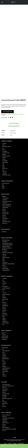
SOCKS (3, 170)
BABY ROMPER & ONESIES (6, 146)
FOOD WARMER (5, 286)
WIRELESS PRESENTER (6, 270)
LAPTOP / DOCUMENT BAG (6, 204)
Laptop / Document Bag (19, 114)
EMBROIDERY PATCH (5, 358)
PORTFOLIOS (4, 401)
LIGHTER (3, 296)
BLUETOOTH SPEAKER (5, 240)
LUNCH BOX (4, 297)
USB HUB (3, 265)
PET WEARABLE (4, 160)
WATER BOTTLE (4, 321)
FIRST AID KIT (4, 416)
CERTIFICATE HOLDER (5, 183)
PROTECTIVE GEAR (5, 337)
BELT (3, 148)
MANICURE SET (4, 231)
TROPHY (3, 188)
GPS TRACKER (4, 251)
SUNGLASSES (4, 171)
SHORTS (3, 167)
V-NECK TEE (4, 173)
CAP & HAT (4, 149)
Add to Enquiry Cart (7, 111)
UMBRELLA (4, 319)
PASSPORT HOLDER (5, 422)
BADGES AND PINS (5, 347)
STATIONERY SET (5, 403)
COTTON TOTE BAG (5, 198)
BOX (3, 349)
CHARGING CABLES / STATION (7, 243)
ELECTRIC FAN (4, 249)
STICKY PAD (4, 406)
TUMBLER (3, 318)
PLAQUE (3, 186)
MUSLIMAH (4, 157)
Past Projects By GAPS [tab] (14, 126)
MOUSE (3, 259)
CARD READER (4, 241)
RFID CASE (4, 307)
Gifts (5, 443)
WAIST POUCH (4, 220)
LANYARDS (4, 363)
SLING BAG (4, 210)
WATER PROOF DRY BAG (6, 221)
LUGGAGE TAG (4, 421)
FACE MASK (3, 334)
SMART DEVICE (4, 262)
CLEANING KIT (4, 278)
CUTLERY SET (4, 283)
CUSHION (3, 281)
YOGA (3, 324)
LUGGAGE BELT (4, 419)
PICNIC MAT (4, 302)
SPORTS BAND (4, 313)
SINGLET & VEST (4, 168)
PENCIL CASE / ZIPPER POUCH (7, 398)
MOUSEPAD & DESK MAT (6, 368)
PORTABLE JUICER (5, 305)
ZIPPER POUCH (4, 223)
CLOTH (3, 352)
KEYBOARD (4, 254)
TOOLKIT (3, 374)
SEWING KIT (4, 308)
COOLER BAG (4, 199)
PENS (3, 400)
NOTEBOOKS (4, 395)
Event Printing (21, 443)
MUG (3, 300)
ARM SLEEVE (4, 143)
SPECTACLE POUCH (5, 212)
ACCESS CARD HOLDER (6, 384)
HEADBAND (4, 154)
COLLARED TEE (4, 151)
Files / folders (13, 114)
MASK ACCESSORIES (5, 336)
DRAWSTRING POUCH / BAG (6, 201)
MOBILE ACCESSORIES (5, 257)
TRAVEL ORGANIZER (5, 427)
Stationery (3, 115)
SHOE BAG (4, 209)
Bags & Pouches (7, 114)
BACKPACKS (4, 196)
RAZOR (3, 260)
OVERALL (3, 159)
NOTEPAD (3, 392)
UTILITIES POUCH (5, 218)
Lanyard (14, 443)
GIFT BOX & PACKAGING (6, 288)
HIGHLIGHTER (4, 390)
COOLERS (3, 355)
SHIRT (3, 165)
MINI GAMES (4, 366)
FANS (3, 360)
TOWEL (3, 316)
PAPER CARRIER (4, 369)
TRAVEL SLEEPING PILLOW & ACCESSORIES (9, 429)
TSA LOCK (3, 430)
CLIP (3, 280)
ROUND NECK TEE (5, 162)
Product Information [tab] (14, 123)
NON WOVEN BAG (5, 207)
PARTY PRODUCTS (5, 371)
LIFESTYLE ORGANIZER (6, 294)
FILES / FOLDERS (5, 389)
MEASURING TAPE (5, 299)
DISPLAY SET (4, 387)
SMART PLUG (4, 310)
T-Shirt (9, 443)
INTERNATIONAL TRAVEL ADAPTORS (8, 418)
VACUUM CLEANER (5, 268)
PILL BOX (3, 424)
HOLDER (3, 289)
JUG (3, 291)
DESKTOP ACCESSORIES (6, 246)
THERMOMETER (4, 339)
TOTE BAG (3, 215)
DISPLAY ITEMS (4, 357)
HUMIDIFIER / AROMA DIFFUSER (7, 252)
